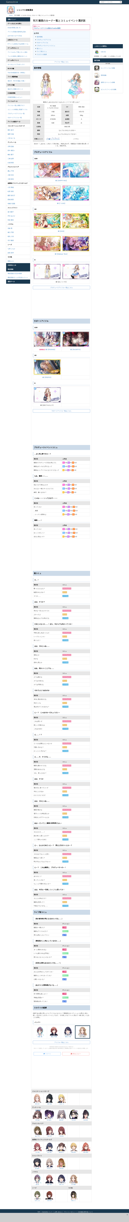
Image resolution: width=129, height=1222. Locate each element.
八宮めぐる (61, 1104)
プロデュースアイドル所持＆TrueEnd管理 (47, 28)
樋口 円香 (11, 232)
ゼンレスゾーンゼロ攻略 (105, 89)
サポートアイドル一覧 (15, 117)
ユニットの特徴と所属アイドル (17, 109)
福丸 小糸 (11, 236)
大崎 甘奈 (11, 175)
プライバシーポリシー (70, 1212)
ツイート (47, 1054)
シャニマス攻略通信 (25, 10)
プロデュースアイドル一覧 (16, 113)
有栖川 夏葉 (11, 203)
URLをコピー (76, 1054)
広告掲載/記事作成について (85, 1212)
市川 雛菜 (11, 240)
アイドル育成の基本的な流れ (17, 32)
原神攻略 (100, 75)
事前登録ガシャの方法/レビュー (18, 277)
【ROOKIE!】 (51, 349)
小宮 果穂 (11, 187)
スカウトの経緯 (42, 54)
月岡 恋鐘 (11, 146)
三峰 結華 (11, 158)
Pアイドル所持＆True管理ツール (18, 44)
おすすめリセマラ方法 (15, 36)
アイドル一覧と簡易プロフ (16, 105)
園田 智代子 (11, 195)
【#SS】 (61, 231)
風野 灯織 (11, 134)
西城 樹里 (11, 199)
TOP (38, 1212)
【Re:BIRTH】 (75, 349)
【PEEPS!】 (47, 377)
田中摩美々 (49, 1120)
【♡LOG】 (61, 203)
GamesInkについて (47, 1212)
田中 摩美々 (11, 150)
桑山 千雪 (11, 171)
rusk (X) (100, 51)
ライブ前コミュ (42, 51)
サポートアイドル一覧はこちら (61, 411)
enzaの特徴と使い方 (14, 27)
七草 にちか (11, 249)
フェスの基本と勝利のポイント (17, 56)
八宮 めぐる (11, 138)
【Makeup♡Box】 (61, 254)
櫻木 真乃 (11, 130)
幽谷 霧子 (11, 154)
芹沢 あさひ (11, 216)
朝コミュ (40, 48)
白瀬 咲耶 (11, 162)
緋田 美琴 (11, 253)
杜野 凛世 (11, 191)
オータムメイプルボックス (16, 64)
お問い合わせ (58, 1212)
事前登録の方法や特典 (15, 273)
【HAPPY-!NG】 (61, 180)
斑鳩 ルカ (11, 261)
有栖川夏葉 (85, 1152)
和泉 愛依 (11, 220)
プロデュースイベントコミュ (46, 45)
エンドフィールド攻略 (104, 68)
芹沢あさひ (49, 1168)
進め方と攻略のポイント (15, 89)
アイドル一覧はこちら (61, 62)
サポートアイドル (42, 42)
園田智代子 (61, 1152)
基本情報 (40, 37)
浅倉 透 (10, 228)
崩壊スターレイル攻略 (104, 82)
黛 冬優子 (11, 212)
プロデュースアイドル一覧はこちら (61, 287)
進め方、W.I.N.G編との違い (16, 81)
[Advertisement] (61, 429)
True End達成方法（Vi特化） (17, 72)
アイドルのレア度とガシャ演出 (17, 52)
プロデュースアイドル (44, 40)
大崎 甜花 (11, 179)
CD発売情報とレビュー (15, 97)
